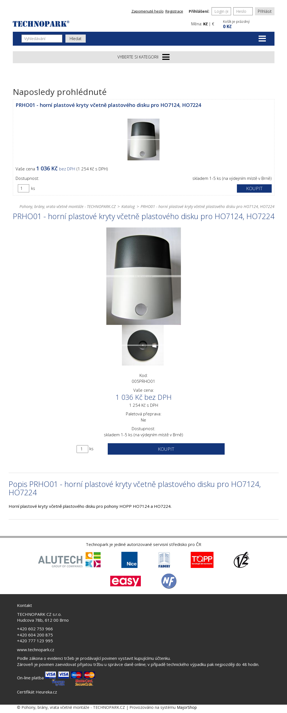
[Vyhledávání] (41, 39)
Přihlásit (265, 11)
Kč (205, 23)
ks (33, 188)
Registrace (174, 11)
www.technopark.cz (35, 649)
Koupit (254, 188)
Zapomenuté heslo (147, 11)
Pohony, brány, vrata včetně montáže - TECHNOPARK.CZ (67, 206)
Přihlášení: (199, 11)
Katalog (128, 206)
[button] (248, 23)
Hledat (76, 38)
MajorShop (187, 707)
